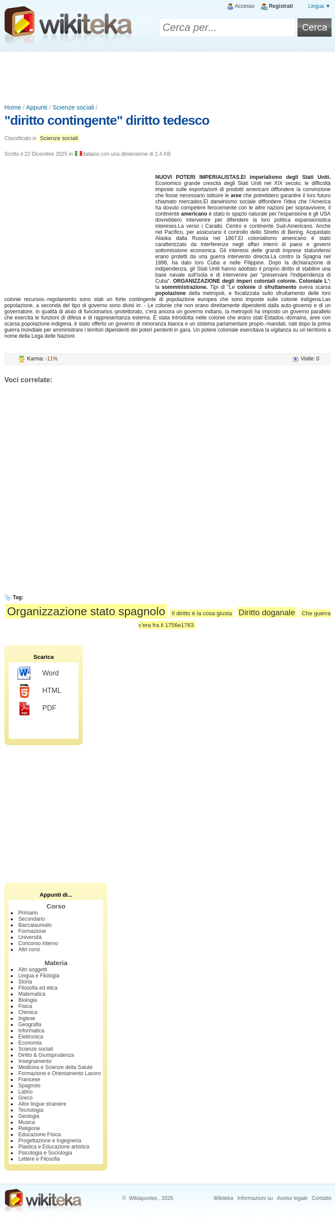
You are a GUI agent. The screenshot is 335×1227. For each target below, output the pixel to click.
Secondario (31, 919)
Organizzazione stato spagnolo (86, 611)
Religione (29, 1128)
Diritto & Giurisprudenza (46, 1055)
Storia (25, 982)
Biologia (27, 1000)
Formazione (32, 931)
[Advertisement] (167, 75)
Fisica (25, 1006)
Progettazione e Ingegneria (49, 1141)
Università (29, 937)
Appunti (37, 107)
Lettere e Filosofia (39, 1159)
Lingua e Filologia (38, 976)
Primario (28, 913)
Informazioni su (255, 1198)
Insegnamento (34, 1061)
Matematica (31, 994)
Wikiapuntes (143, 1198)
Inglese (26, 1018)
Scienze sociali (73, 107)
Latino (25, 1092)
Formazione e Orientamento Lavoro (59, 1073)
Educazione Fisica (39, 1134)
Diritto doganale (267, 612)
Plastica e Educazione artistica (53, 1147)
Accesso (244, 6)
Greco (25, 1098)
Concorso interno (38, 943)
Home (12, 107)
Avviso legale (292, 1198)
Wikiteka (223, 1198)
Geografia (29, 1024)
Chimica (27, 1012)
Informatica (31, 1031)
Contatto (322, 1198)
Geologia (28, 1116)
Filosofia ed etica (38, 988)
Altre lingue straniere (42, 1104)
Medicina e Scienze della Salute (55, 1067)
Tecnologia (30, 1110)
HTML (39, 691)
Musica (26, 1122)
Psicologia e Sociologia (45, 1153)
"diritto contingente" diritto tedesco (106, 120)
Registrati (281, 6)
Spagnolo (29, 1086)
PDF (36, 709)
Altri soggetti (32, 970)
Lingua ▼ (319, 6)
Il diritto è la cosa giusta (202, 613)
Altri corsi (29, 949)
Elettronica (30, 1037)
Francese (29, 1079)
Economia (29, 1043)
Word (38, 674)
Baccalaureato (35, 925)
